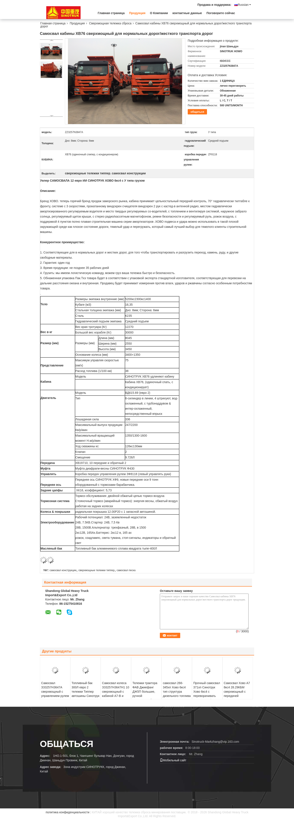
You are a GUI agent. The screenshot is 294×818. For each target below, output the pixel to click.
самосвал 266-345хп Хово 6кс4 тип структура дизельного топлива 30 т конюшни (177, 691)
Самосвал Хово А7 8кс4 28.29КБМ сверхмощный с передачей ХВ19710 (237, 691)
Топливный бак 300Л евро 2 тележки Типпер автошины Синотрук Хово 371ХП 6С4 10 (85, 691)
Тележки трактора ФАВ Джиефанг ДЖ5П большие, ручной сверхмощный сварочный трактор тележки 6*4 (145, 695)
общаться (197, 111)
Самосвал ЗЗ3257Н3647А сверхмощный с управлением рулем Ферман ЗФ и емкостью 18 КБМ (55, 693)
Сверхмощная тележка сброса (110, 23)
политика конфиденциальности (67, 812)
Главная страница (111, 13)
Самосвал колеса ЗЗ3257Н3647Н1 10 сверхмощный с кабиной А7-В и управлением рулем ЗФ (116, 693)
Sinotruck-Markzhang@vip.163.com (215, 741)
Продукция (137, 13)
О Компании (159, 13)
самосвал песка (126, 570)
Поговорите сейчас (220, 13)
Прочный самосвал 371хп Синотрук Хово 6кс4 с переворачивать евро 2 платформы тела (206, 693)
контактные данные (187, 13)
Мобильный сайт (173, 760)
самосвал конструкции (63, 570)
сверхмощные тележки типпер (96, 570)
